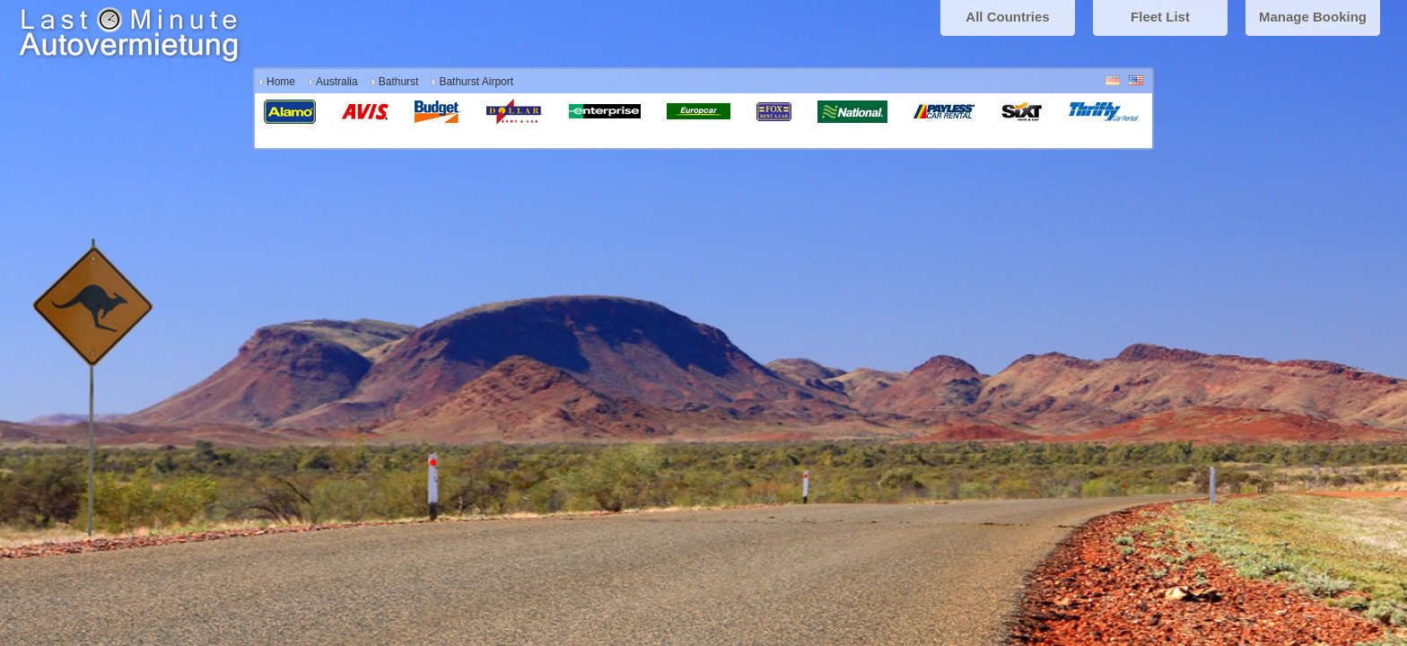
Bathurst (399, 81)
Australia (337, 81)
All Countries (1007, 16)
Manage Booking (1313, 16)
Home (281, 81)
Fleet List (1160, 16)
